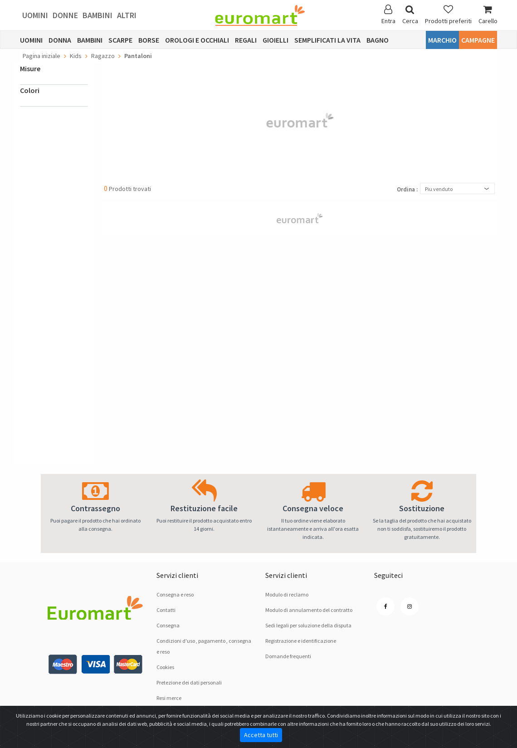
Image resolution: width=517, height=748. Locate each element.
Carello (487, 15)
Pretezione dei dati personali (189, 682)
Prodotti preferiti (448, 15)
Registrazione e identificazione (300, 640)
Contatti (166, 609)
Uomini (35, 15)
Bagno (377, 39)
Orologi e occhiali (197, 39)
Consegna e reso (175, 594)
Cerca (410, 15)
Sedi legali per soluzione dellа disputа (308, 625)
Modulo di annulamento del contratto (308, 609)
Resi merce (168, 697)
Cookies (165, 667)
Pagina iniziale (41, 56)
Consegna (168, 625)
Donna (60, 39)
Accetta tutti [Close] (261, 735)
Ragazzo (103, 56)
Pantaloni (138, 56)
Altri (127, 15)
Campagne (478, 39)
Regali (246, 39)
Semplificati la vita (327, 39)
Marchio (442, 39)
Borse (148, 39)
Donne (65, 15)
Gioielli (275, 39)
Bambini (97, 15)
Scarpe (120, 39)
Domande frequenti (288, 656)
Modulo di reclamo (286, 594)
